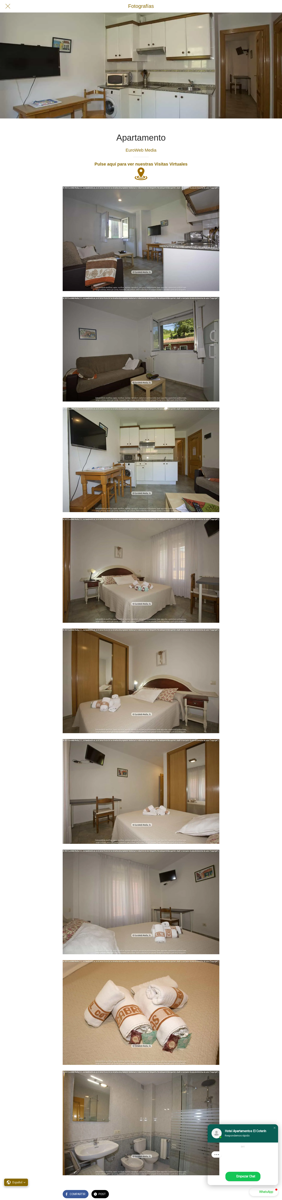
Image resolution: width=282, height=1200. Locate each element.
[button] (275, 1128)
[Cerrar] (7, 6)
